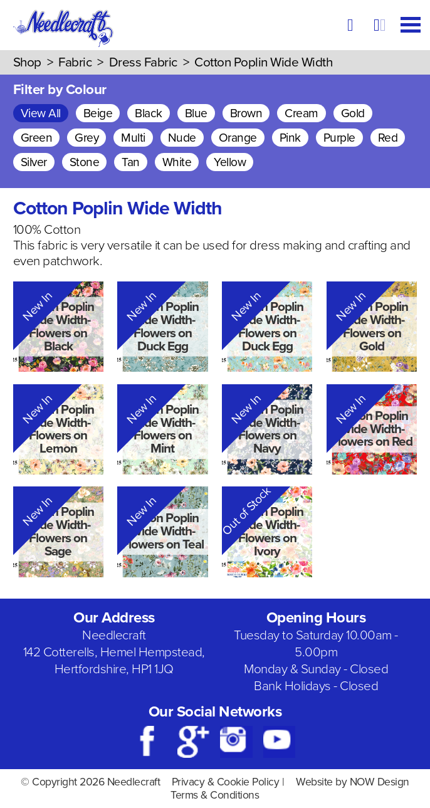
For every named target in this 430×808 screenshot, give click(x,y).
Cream (301, 113)
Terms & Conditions (214, 795)
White (177, 162)
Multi (133, 137)
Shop (27, 62)
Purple (339, 137)
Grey (86, 137)
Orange (238, 137)
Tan (131, 162)
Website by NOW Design (352, 782)
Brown (246, 113)
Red (388, 137)
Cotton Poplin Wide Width (263, 62)
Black (148, 113)
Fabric (75, 62)
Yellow (230, 162)
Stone (85, 162)
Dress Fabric (143, 62)
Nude (182, 137)
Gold (353, 113)
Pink (290, 137)
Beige (98, 113)
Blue (196, 113)
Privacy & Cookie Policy (226, 782)
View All (41, 113)
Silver (34, 162)
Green (37, 137)
